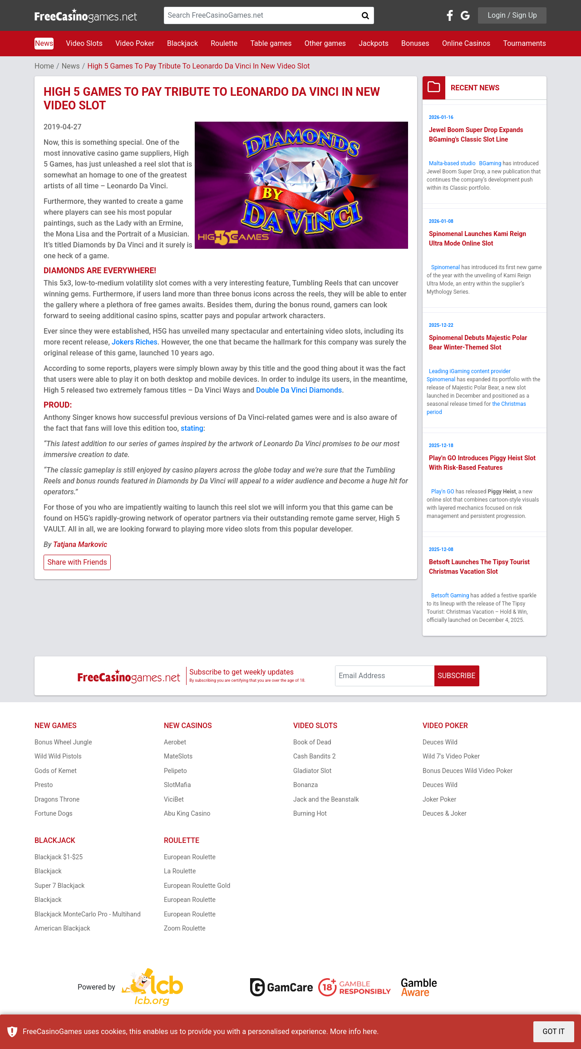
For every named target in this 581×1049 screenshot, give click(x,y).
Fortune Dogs (53, 813)
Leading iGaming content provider (470, 371)
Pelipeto (175, 770)
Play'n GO (442, 491)
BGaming (490, 163)
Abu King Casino (187, 813)
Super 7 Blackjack (59, 885)
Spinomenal (445, 267)
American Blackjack (62, 928)
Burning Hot (310, 813)
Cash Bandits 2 (314, 756)
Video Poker (134, 43)
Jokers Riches (135, 342)
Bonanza (305, 784)
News (44, 43)
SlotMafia (177, 784)
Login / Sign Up (512, 15)
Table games (270, 43)
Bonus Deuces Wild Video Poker (467, 770)
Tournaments (524, 43)
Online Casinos (466, 43)
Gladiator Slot (312, 770)
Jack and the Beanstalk (326, 799)
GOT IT (554, 1031)
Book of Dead (312, 742)
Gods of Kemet (55, 770)
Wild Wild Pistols (58, 756)
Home (44, 66)
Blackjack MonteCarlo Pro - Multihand (87, 914)
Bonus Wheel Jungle (63, 742)
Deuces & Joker (445, 813)
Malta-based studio (453, 163)
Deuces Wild (440, 742)
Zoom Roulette (185, 928)
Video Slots (84, 43)
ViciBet (174, 799)
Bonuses (415, 43)
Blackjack (182, 43)
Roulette (224, 43)
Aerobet (175, 742)
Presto (43, 784)
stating (192, 428)
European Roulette (190, 857)
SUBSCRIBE (456, 675)
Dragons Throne (56, 799)
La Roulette (180, 871)
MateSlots (178, 756)
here (370, 1031)
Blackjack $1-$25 (58, 857)
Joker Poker (439, 799)
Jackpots (374, 43)
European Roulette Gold (197, 885)
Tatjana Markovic (80, 544)
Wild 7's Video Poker (451, 756)
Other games (325, 43)
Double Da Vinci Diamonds (299, 390)
